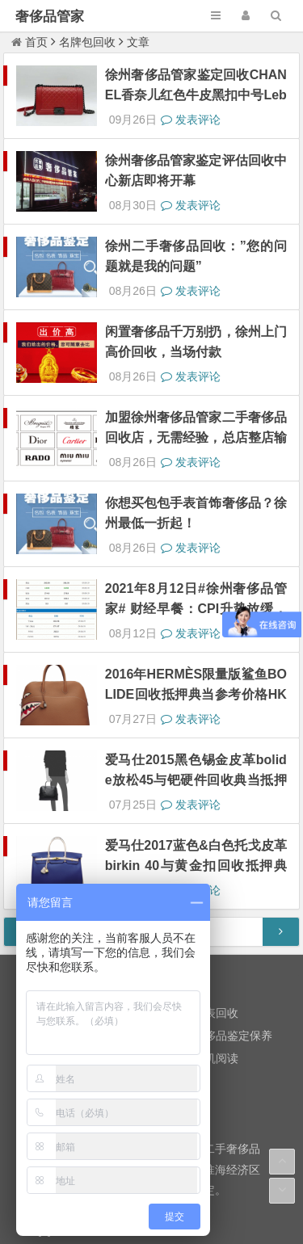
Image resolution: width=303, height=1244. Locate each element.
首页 (29, 42)
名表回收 (215, 867)
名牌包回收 (87, 42)
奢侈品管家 (49, 16)
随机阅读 (215, 912)
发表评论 (191, 105)
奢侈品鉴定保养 (232, 890)
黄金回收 (42, 867)
